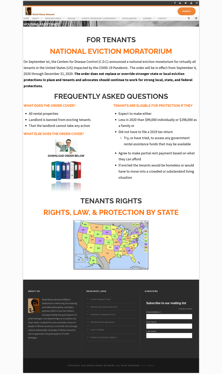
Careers (147, 18)
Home (26, 18)
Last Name (151, 331)
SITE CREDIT (148, 365)
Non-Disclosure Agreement (103, 322)
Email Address (153, 312)
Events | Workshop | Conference (99, 18)
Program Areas (53, 18)
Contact (162, 18)
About (35, 18)
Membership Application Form (104, 306)
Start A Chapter (97, 329)
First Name (151, 322)
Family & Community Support (103, 337)
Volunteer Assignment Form (103, 314)
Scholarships (129, 18)
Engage (71, 18)
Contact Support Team (101, 299)
